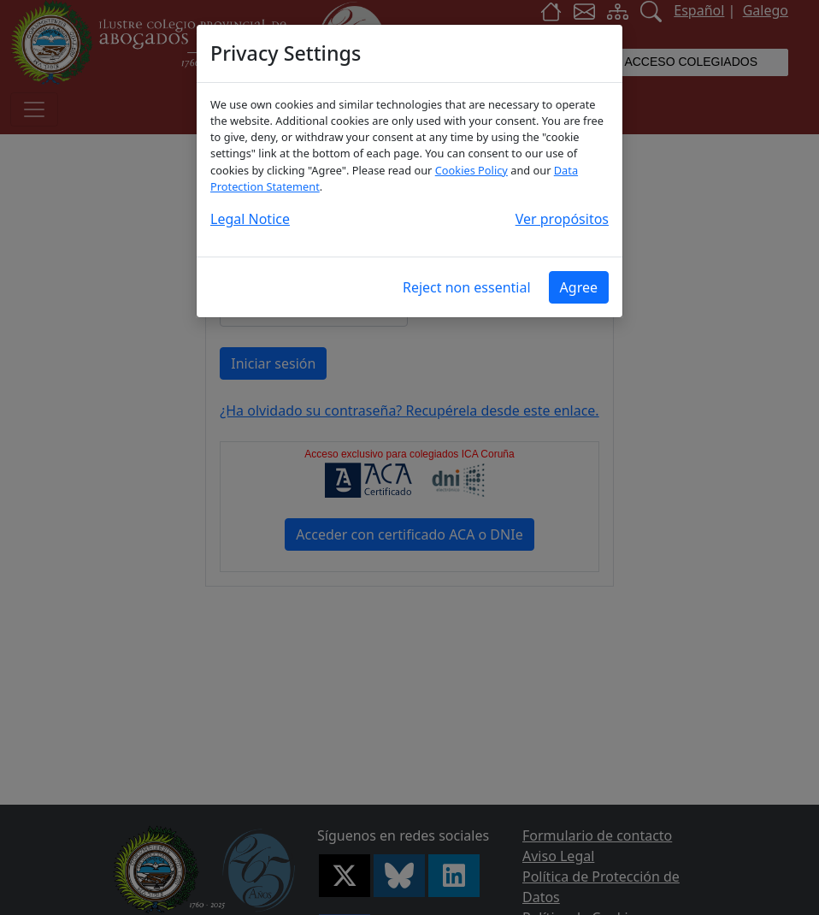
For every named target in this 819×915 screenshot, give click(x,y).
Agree (579, 287)
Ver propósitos (562, 219)
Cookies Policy (471, 170)
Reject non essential (467, 287)
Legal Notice (250, 219)
